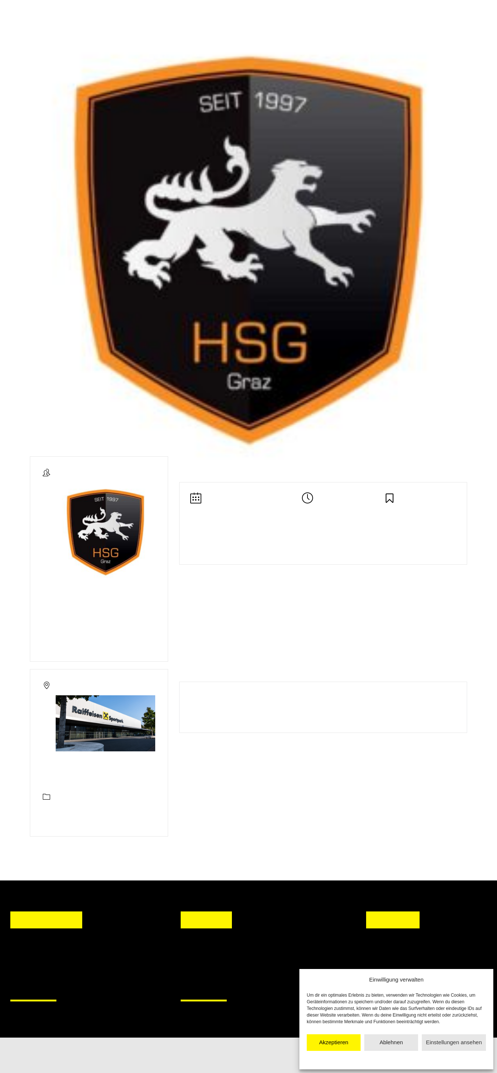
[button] (193, 963)
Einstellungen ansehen (454, 1042)
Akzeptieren (333, 1042)
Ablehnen (391, 1042)
